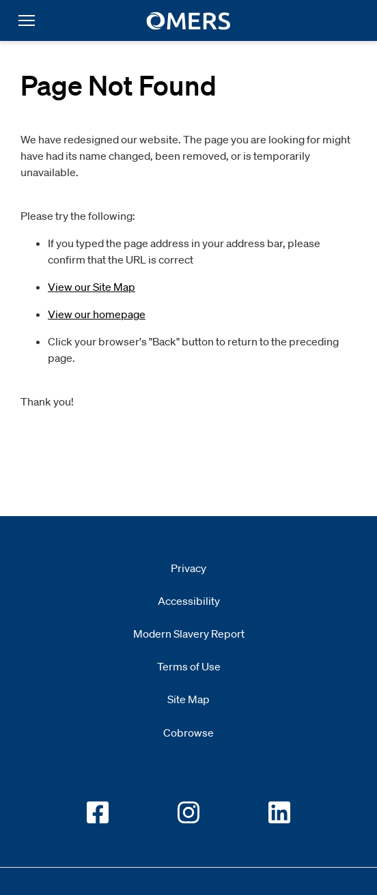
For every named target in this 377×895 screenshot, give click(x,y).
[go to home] (189, 21)
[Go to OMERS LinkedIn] (279, 812)
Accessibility (189, 601)
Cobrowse (188, 732)
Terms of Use (189, 666)
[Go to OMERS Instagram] (188, 812)
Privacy (188, 568)
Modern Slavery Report (189, 633)
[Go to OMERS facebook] (97, 812)
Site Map (188, 699)
